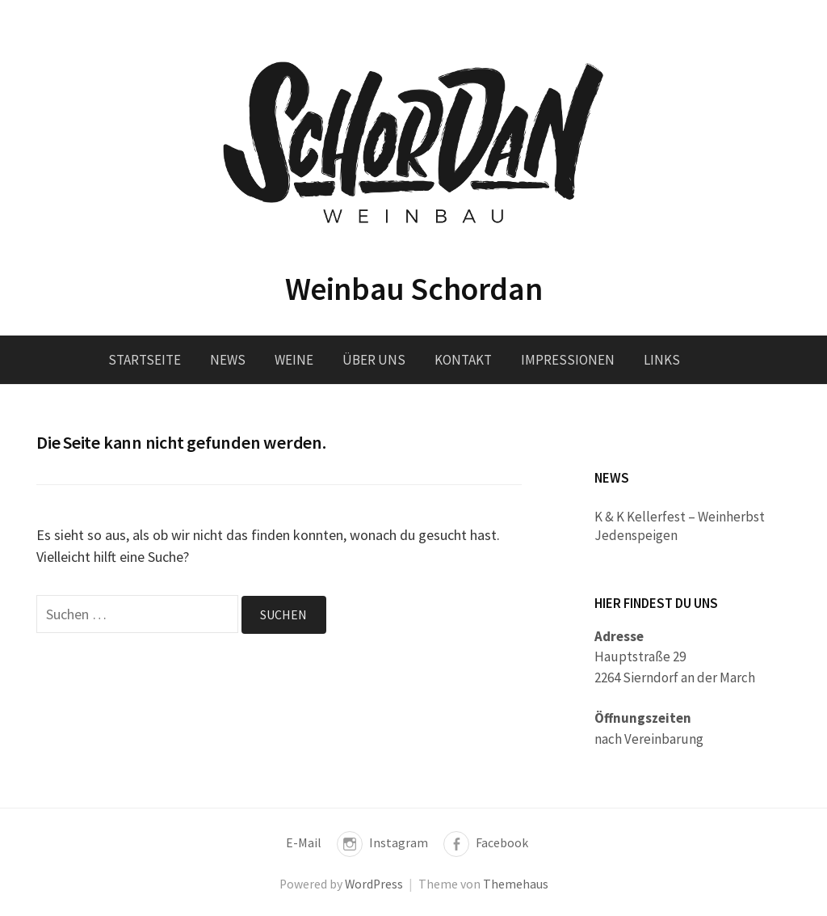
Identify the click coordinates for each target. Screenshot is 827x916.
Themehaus (515, 884)
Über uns (373, 360)
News (228, 360)
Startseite (144, 360)
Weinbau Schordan (414, 288)
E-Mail (303, 843)
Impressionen (568, 360)
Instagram (398, 843)
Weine (294, 360)
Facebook (502, 843)
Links (662, 360)
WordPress (374, 884)
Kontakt (463, 360)
